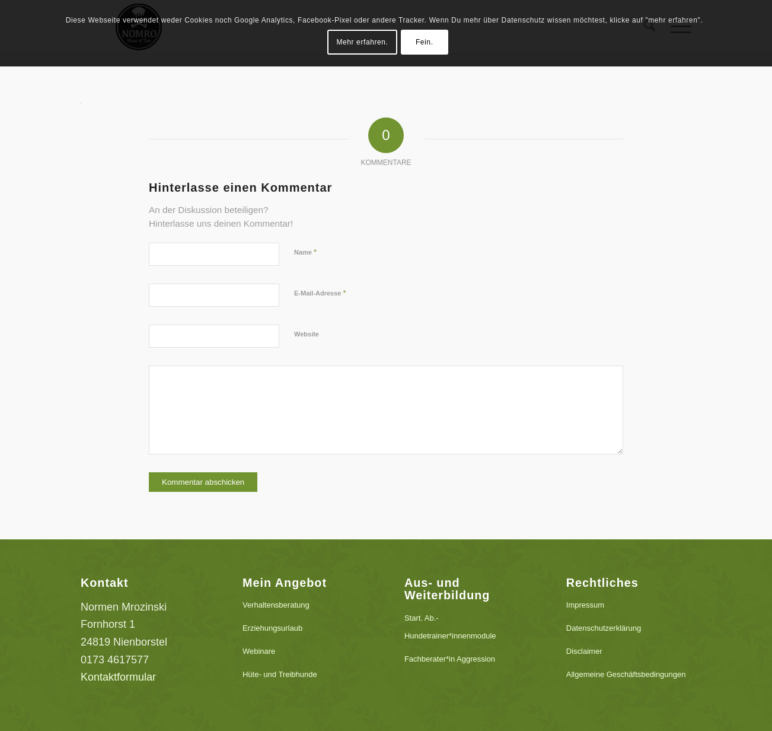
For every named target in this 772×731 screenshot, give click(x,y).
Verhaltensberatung (276, 604)
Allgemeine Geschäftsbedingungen (626, 674)
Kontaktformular (118, 677)
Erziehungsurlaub (272, 628)
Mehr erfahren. (362, 42)
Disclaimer (584, 651)
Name (305, 251)
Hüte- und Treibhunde (280, 674)
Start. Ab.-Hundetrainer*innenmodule (450, 627)
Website (306, 334)
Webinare (259, 651)
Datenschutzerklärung (603, 628)
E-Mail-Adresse (320, 292)
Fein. (424, 42)
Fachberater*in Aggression (449, 658)
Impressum (585, 604)
